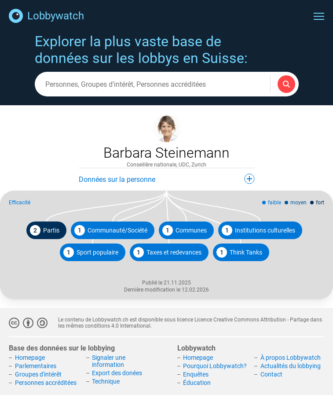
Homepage (30, 358)
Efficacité (19, 202)
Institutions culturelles (258, 230)
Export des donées (117, 373)
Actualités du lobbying (290, 365)
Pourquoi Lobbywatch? (215, 365)
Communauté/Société (110, 230)
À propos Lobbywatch (290, 358)
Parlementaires (35, 365)
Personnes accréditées (46, 382)
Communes (184, 230)
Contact (271, 374)
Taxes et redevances (167, 252)
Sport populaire (90, 252)
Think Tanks (239, 252)
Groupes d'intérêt (38, 374)
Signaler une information (108, 361)
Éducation (197, 382)
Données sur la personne (167, 179)
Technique (106, 381)
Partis (44, 230)
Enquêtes (196, 374)
